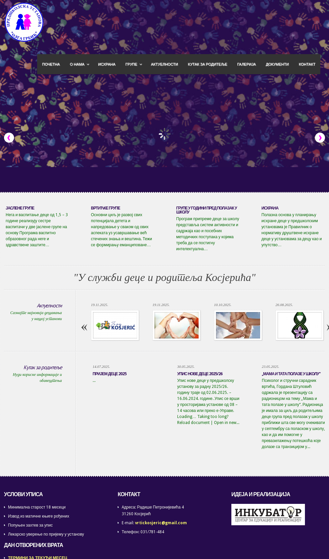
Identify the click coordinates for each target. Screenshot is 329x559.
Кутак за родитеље (42, 367)
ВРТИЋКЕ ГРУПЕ (105, 208)
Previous (9, 138)
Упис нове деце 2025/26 (199, 374)
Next (320, 138)
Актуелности (49, 305)
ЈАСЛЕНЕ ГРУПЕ (20, 208)
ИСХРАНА (270, 208)
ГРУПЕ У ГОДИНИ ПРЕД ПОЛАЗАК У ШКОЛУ (206, 210)
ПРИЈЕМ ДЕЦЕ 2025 (109, 374)
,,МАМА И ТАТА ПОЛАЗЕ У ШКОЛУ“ (291, 374)
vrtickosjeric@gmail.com (161, 523)
